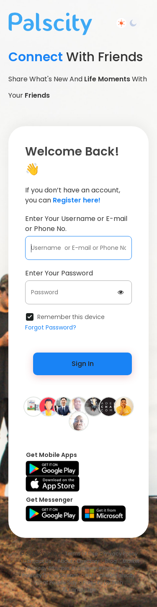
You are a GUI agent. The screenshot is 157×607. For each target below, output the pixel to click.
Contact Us (37, 561)
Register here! (76, 200)
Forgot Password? (50, 327)
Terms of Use (81, 553)
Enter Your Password (59, 273)
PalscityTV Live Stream (50, 575)
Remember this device (71, 317)
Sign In (83, 363)
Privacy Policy (120, 553)
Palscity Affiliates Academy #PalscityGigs (80, 568)
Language (79, 589)
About (64, 561)
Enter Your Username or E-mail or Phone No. (76, 223)
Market (131, 561)
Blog (111, 561)
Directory (88, 561)
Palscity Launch (103, 582)
